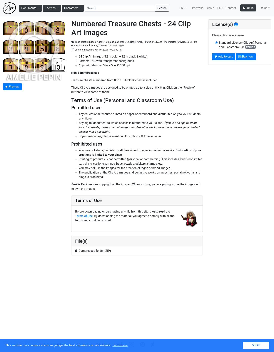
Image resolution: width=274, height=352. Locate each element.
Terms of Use (84, 216)
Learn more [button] (120, 345)
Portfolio (197, 8)
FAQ (220, 8)
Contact (231, 8)
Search (162, 8)
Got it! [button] (256, 345)
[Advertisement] (137, 299)
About (210, 8)
